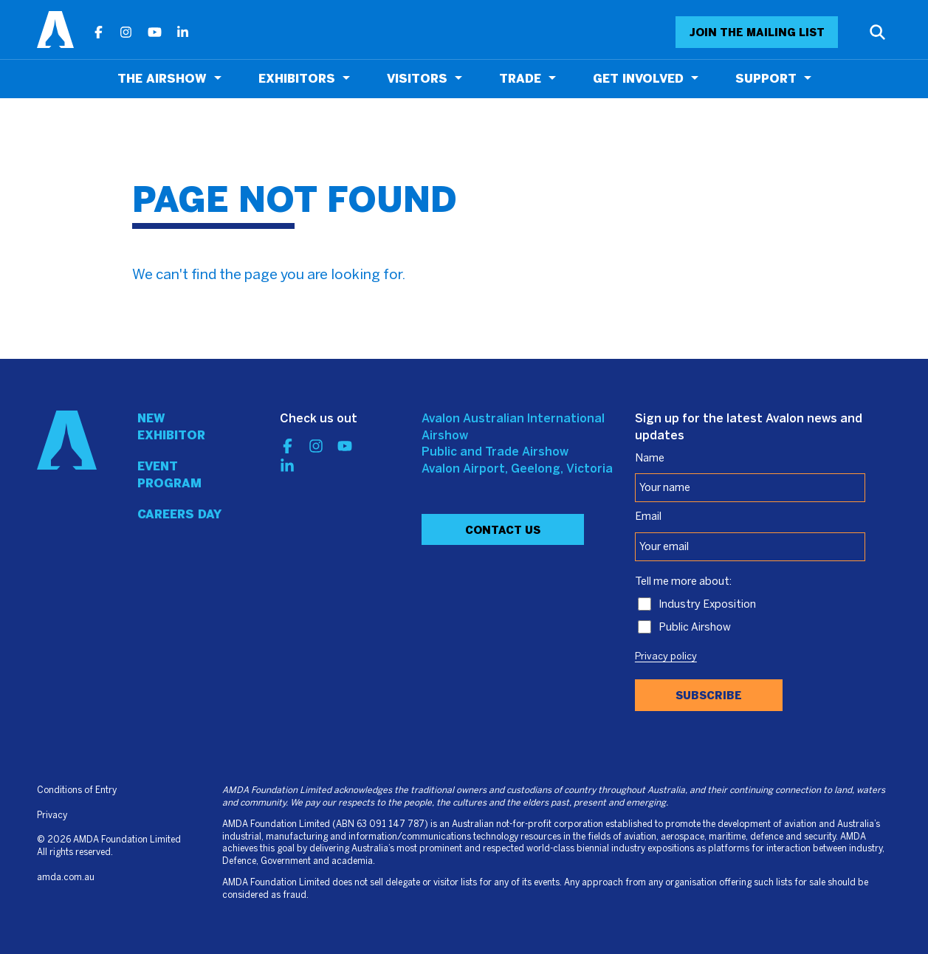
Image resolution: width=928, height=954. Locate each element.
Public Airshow (695, 627)
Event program (169, 474)
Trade (520, 79)
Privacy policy (666, 657)
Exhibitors (296, 79)
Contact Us (502, 530)
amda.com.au (65, 878)
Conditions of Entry (77, 790)
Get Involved (638, 79)
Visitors (417, 79)
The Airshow (162, 79)
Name (649, 458)
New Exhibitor (171, 426)
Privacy (52, 815)
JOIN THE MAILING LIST (757, 32)
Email (648, 517)
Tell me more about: (683, 582)
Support (766, 79)
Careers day (179, 514)
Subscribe (709, 695)
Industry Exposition (707, 605)
